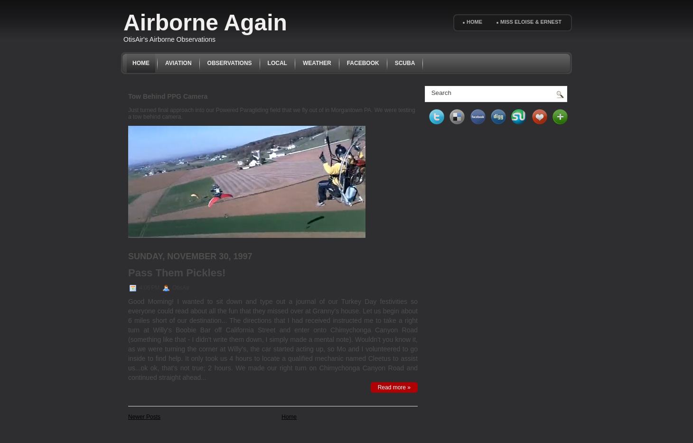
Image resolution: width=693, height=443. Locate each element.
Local (277, 63)
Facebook (363, 63)
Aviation (178, 63)
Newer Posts (144, 417)
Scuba (405, 63)
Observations (229, 63)
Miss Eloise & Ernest (531, 22)
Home (474, 22)
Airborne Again (205, 22)
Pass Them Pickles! (176, 273)
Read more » (394, 387)
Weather (317, 63)
